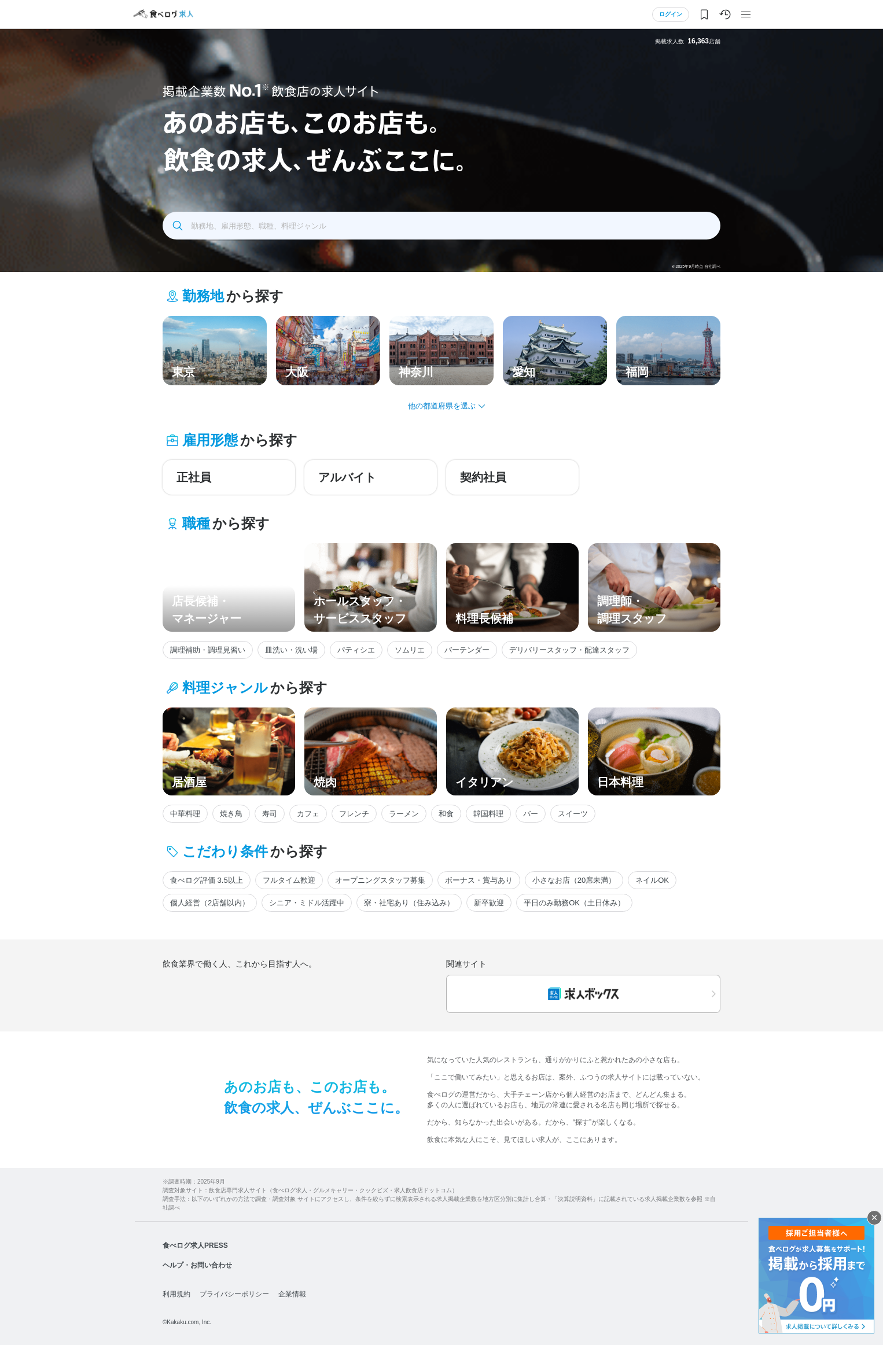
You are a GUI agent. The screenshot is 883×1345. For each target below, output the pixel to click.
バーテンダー (467, 650)
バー (530, 813)
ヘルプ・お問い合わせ (197, 1265)
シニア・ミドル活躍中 (306, 902)
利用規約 (176, 1294)
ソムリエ (410, 650)
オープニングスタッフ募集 (380, 880)
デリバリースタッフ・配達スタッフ (569, 650)
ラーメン (404, 813)
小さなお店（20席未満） (574, 880)
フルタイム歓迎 (289, 880)
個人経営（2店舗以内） (209, 902)
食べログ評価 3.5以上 (206, 880)
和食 (446, 813)
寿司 (269, 813)
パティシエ (356, 650)
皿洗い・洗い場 (291, 650)
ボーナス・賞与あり (479, 880)
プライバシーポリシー (234, 1294)
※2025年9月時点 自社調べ (696, 266)
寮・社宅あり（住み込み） (409, 902)
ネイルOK (652, 880)
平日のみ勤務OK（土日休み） (574, 902)
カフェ (308, 813)
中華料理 (185, 813)
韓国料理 (488, 813)
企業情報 (292, 1294)
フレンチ (354, 813)
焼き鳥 (231, 813)
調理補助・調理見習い (207, 650)
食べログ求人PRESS (195, 1245)
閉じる (874, 1217)
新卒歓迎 (489, 902)
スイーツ (573, 813)
